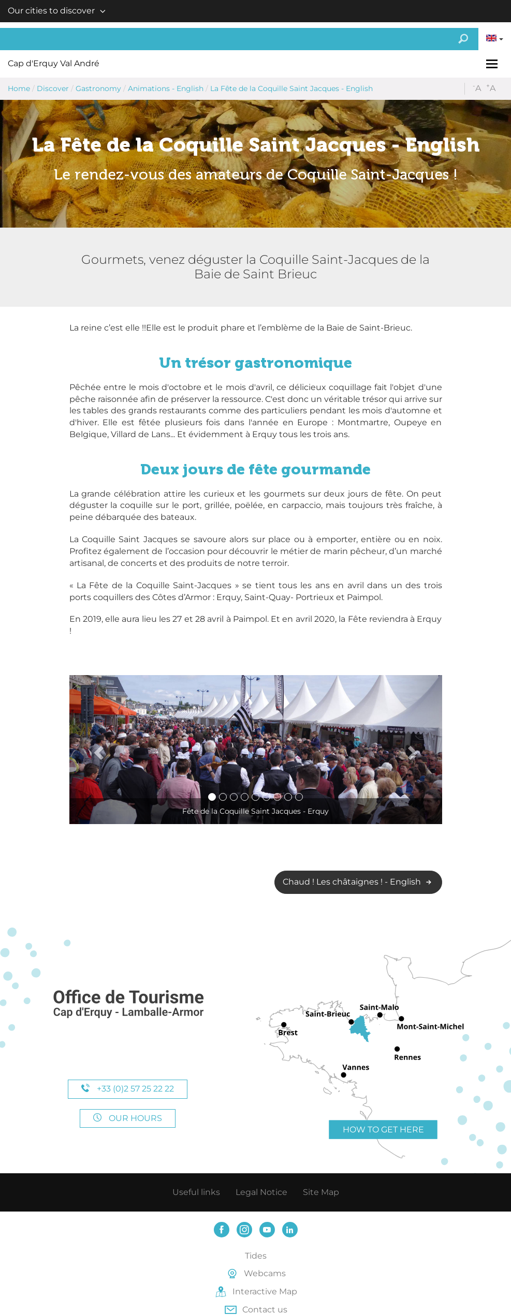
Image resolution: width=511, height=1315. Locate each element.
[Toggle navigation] (493, 63)
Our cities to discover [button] (51, 11)
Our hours (127, 1118)
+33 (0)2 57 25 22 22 (127, 1089)
